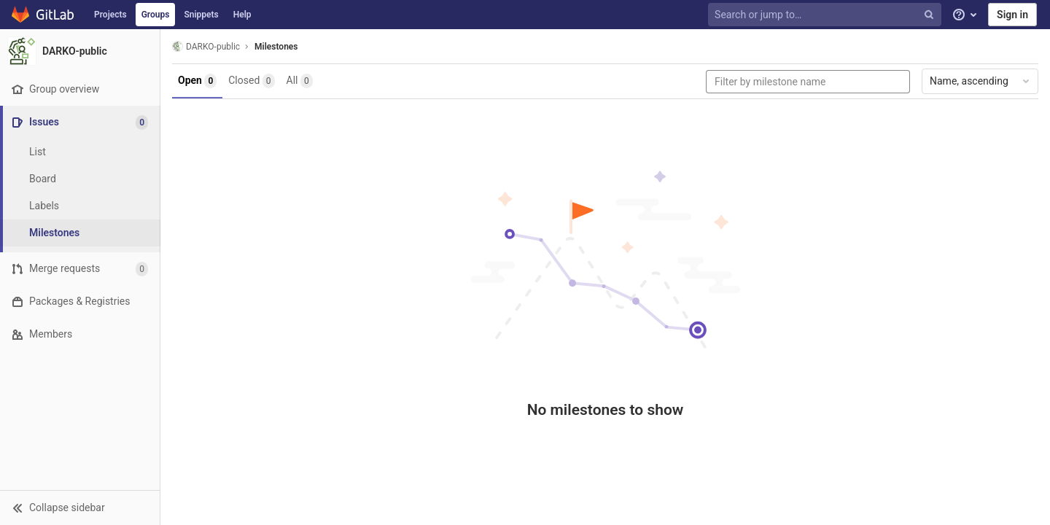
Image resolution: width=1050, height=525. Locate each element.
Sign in (1012, 14)
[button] (80, 507)
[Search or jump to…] (826, 15)
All (300, 81)
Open (197, 81)
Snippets (201, 14)
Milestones (276, 47)
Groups (155, 14)
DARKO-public (206, 46)
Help (242, 14)
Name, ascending (981, 81)
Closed (251, 81)
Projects (110, 14)
